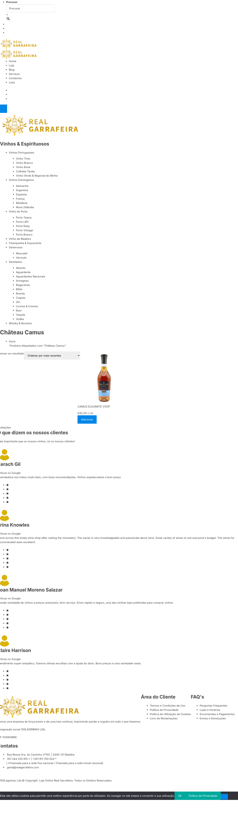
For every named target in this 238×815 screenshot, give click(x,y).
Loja (11, 65)
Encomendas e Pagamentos (217, 714)
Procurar (12, 2)
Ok (180, 796)
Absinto (21, 268)
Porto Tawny (24, 217)
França (20, 199)
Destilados (15, 262)
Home (12, 61)
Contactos (15, 78)
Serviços (14, 74)
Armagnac (22, 281)
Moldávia (21, 203)
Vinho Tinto (23, 158)
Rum (19, 311)
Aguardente (23, 272)
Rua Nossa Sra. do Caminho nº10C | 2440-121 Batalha (40, 755)
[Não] (224, 797)
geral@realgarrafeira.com (23, 768)
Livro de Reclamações (164, 719)
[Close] (3, 109)
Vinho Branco (24, 163)
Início (12, 342)
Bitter (19, 289)
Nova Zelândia (25, 207)
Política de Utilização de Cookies (170, 714)
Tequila (20, 315)
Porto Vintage (24, 230)
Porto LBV (22, 222)
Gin (18, 302)
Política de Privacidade (164, 710)
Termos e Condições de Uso (168, 706)
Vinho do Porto (18, 211)
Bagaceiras (23, 285)
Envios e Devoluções (213, 719)
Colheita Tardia (25, 171)
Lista (12, 82)
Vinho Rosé (23, 167)
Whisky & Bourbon (20, 323)
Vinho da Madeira (20, 239)
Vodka (20, 319)
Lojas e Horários (210, 710)
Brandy (20, 294)
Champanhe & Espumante (25, 243)
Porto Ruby (23, 226)
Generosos (16, 247)
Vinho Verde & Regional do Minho (37, 175)
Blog (12, 69)
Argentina (22, 190)
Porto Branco (24, 234)
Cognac (21, 298)
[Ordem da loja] (52, 356)
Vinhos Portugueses (21, 152)
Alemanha (22, 186)
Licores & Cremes (27, 306)
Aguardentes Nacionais (30, 276)
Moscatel (21, 253)
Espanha (21, 194)
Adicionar (87, 420)
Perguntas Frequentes (213, 706)
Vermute (21, 258)
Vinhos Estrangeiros (21, 180)
